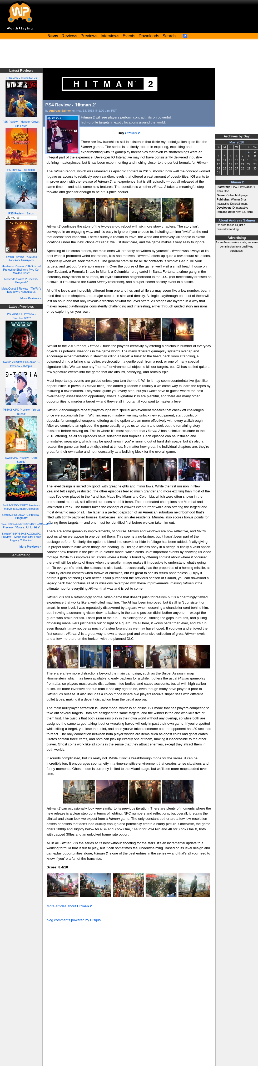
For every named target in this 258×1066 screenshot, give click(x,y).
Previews (89, 36)
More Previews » (30, 546)
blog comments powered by (74, 920)
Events (129, 36)
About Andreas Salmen (237, 220)
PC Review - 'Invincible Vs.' (21, 78)
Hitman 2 (237, 182)
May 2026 (236, 142)
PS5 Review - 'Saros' (21, 213)
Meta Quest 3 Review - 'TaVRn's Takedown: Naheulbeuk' (21, 290)
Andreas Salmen (60, 110)
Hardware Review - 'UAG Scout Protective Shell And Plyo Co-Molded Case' (21, 269)
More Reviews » (31, 298)
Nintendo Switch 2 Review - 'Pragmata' (21, 280)
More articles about (69, 906)
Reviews (69, 36)
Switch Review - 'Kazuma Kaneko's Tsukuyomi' (21, 258)
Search (169, 36)
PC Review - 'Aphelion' (21, 169)
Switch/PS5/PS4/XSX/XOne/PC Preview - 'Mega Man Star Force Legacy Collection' (21, 537)
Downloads (149, 36)
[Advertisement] (129, 54)
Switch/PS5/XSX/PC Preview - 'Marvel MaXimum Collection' (21, 507)
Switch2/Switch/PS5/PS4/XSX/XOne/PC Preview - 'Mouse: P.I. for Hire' (26, 526)
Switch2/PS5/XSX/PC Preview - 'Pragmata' (21, 516)
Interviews (110, 36)
